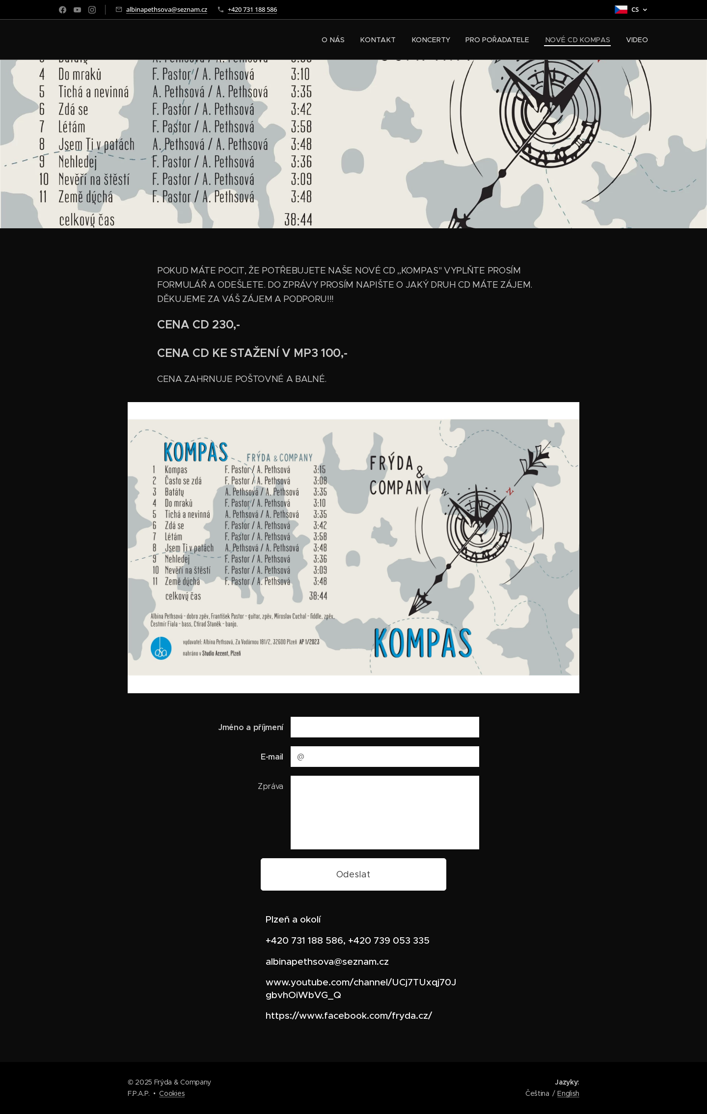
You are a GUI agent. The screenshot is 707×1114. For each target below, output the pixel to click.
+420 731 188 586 (252, 9)
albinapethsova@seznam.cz (166, 9)
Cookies (172, 1093)
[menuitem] (340, 39)
